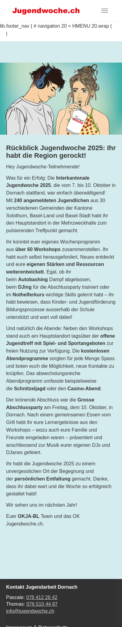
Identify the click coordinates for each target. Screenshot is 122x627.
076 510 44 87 (42, 604)
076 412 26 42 (41, 597)
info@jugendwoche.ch (30, 611)
